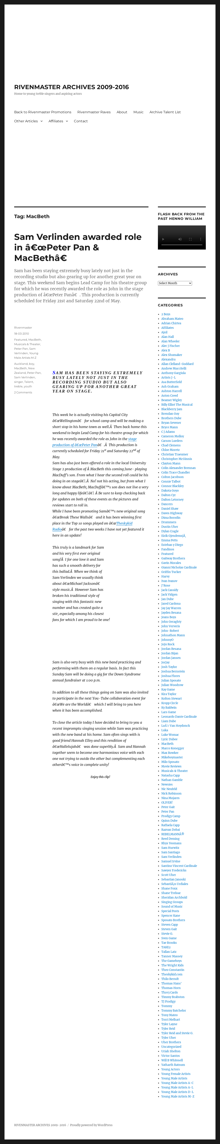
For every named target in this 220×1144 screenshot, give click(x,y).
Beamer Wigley (171, 400)
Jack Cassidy (169, 590)
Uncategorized (171, 1047)
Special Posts (170, 911)
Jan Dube (167, 599)
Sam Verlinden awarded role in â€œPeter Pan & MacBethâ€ (78, 247)
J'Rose (165, 585)
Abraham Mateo (172, 319)
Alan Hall (167, 337)
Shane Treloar (171, 893)
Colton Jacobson (172, 477)
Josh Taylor (169, 667)
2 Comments (23, 392)
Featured (20, 339)
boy (31, 363)
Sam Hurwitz (170, 848)
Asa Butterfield (171, 382)
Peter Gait (168, 807)
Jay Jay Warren (171, 608)
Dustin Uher (169, 527)
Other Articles (26, 121)
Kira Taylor (168, 694)
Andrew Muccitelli (173, 368)
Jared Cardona (170, 603)
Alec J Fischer (170, 346)
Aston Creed (169, 395)
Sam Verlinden (24, 377)
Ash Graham (170, 386)
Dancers (167, 504)
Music (138, 112)
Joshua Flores (170, 676)
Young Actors (170, 1069)
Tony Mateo (169, 1015)
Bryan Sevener (171, 423)
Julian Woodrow (172, 685)
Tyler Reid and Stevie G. (177, 1033)
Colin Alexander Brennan (178, 468)
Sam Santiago (170, 852)
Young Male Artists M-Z (177, 1096)
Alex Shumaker (171, 355)
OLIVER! (167, 802)
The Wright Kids (172, 965)
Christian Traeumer (174, 454)
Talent (28, 381)
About (122, 112)
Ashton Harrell (171, 391)
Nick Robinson (171, 793)
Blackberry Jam (171, 409)
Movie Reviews (171, 766)
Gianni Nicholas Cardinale (179, 567)
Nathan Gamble (172, 780)
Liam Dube (168, 721)
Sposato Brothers (173, 920)
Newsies (167, 784)
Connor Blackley (172, 486)
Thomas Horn (171, 988)
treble (18, 386)
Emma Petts (169, 540)
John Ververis (170, 626)
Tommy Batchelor (173, 1010)
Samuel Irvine (170, 861)
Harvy (165, 576)
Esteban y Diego (172, 545)
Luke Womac (170, 735)
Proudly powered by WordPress (91, 1125)
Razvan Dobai (170, 830)
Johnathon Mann (173, 635)
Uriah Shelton (170, 1051)
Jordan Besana (171, 649)
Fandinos (167, 549)
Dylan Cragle (170, 531)
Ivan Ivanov (169, 581)
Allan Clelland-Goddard (177, 364)
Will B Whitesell (172, 1060)
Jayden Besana (171, 613)
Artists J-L (168, 377)
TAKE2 (166, 947)
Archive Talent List (165, 112)
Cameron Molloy (172, 436)
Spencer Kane (170, 915)
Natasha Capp (170, 775)
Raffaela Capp (170, 825)
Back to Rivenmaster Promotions (42, 112)
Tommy (166, 1006)
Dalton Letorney (172, 499)
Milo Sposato (170, 762)
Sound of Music (172, 906)
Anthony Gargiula (173, 373)
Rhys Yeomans (171, 843)
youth (28, 386)
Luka (164, 730)
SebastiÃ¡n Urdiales (174, 884)
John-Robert (170, 631)
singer (18, 381)
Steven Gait (169, 929)
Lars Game (168, 712)
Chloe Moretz (170, 450)
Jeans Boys (168, 617)
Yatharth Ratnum (173, 1065)
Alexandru (168, 359)
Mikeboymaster (172, 757)
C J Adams (168, 432)
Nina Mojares (170, 798)
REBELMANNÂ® (172, 834)
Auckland (21, 363)
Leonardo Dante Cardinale (179, 717)
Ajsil (164, 332)
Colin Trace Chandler (175, 472)
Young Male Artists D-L (177, 1092)
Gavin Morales (171, 563)
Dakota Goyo (170, 490)
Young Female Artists (176, 1074)
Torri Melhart (170, 1019)
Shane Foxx (169, 888)
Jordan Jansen (171, 658)
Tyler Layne (169, 1024)
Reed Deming (170, 839)
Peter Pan (21, 348)
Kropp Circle (169, 703)
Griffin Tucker (171, 572)
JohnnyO (167, 640)
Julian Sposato (171, 680)
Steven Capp (169, 925)
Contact (81, 121)
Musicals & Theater (27, 344)
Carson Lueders (172, 441)
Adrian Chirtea (171, 323)
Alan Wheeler (170, 341)
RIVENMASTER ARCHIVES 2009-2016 (71, 87)
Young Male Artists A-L (177, 1087)
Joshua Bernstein (173, 671)
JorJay (165, 662)
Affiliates (56, 121)
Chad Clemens (171, 445)
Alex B (165, 350)
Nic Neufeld (169, 789)
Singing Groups (172, 902)
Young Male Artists (174, 1078)
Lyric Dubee (169, 739)
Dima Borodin (170, 518)
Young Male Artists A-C (177, 1083)
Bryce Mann (169, 427)
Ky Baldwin (169, 707)
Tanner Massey (171, 956)
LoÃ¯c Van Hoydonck (175, 726)
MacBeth (34, 339)
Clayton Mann (170, 463)
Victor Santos (170, 1056)
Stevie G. (167, 934)
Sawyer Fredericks (173, 870)
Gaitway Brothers (173, 558)
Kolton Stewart (171, 698)
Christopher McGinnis (176, 459)
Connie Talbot (170, 481)
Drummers (168, 522)
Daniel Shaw (169, 509)
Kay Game (168, 689)
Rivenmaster (23, 327)
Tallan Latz (168, 952)
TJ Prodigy (168, 1001)
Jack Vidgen (169, 594)
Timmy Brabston (173, 997)
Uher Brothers (171, 1042)
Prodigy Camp (170, 816)
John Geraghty (171, 622)
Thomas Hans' (171, 983)
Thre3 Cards (169, 992)
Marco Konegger (172, 748)
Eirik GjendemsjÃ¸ (173, 536)
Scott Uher (168, 875)
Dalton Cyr (168, 495)
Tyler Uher (168, 1038)
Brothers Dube (171, 418)
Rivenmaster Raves (94, 112)
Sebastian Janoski (173, 879)
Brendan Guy (170, 414)
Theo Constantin (172, 970)
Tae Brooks (169, 943)
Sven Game (169, 938)
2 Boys (165, 314)
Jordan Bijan (169, 653)
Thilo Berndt (170, 979)
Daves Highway (171, 513)
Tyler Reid (168, 1029)
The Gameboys (171, 961)
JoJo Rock (167, 644)
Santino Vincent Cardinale (179, 866)
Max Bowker (170, 753)
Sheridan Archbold (174, 897)
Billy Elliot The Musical (176, 405)
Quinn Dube (169, 821)
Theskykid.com (171, 974)
